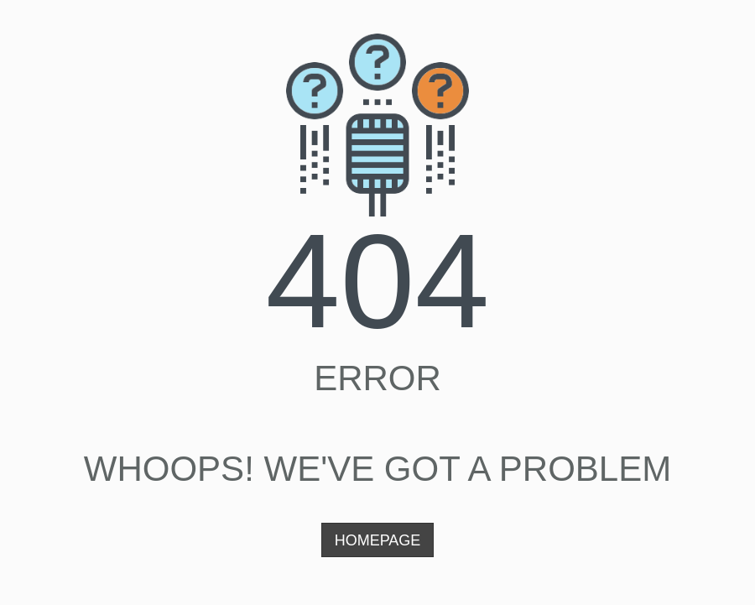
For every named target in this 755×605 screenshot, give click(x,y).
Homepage (378, 540)
